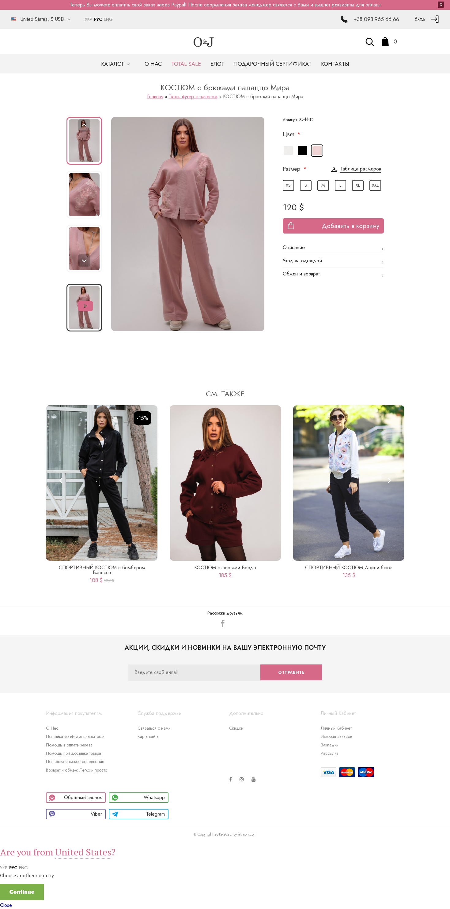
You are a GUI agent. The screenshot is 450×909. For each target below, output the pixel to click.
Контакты (335, 64)
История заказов (336, 736)
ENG (108, 19)
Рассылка (329, 753)
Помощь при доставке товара (73, 753)
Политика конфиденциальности (75, 736)
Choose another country (27, 875)
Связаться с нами (154, 728)
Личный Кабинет (336, 728)
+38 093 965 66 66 (376, 19)
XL (358, 185)
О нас (153, 64)
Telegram (138, 813)
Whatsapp (138, 797)
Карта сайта (148, 736)
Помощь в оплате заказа (69, 745)
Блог (217, 64)
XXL (375, 185)
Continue (22, 892)
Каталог (113, 64)
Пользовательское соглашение (75, 761)
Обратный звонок (75, 797)
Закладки (329, 745)
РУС (98, 19)
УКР (88, 19)
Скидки (236, 728)
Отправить (291, 672)
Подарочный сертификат (272, 64)
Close (6, 905)
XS (288, 185)
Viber (75, 813)
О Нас (52, 728)
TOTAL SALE (186, 64)
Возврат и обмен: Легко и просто (76, 770)
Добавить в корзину (350, 225)
